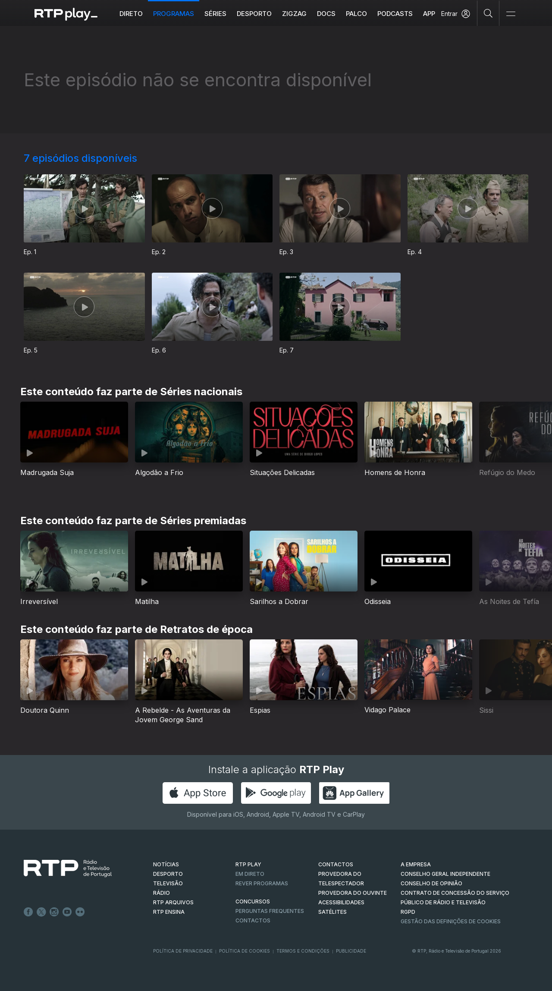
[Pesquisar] (488, 13)
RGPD (408, 912)
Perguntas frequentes (269, 911)
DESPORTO (168, 874)
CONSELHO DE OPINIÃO (431, 883)
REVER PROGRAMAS (261, 883)
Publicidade (351, 950)
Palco (356, 13)
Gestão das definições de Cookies (451, 921)
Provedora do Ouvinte (352, 893)
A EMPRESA (416, 864)
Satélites (332, 912)
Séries (215, 13)
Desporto (254, 13)
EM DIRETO (249, 874)
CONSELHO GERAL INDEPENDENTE (445, 874)
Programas (173, 13)
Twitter (41, 912)
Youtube (67, 912)
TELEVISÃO (168, 883)
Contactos (252, 920)
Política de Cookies (244, 950)
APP (429, 13)
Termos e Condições (302, 950)
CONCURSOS (252, 901)
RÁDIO (161, 893)
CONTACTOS (335, 864)
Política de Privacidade (183, 950)
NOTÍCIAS (166, 864)
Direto (131, 13)
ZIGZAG (294, 13)
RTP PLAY (248, 864)
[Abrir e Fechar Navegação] (510, 14)
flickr (80, 912)
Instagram (54, 912)
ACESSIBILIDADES (341, 902)
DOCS (326, 13)
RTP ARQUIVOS (173, 902)
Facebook (28, 912)
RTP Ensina (169, 912)
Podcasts (395, 13)
